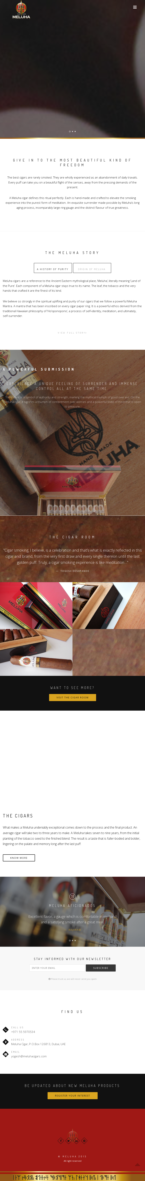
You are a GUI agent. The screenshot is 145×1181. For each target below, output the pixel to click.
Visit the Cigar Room (73, 697)
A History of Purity (52, 269)
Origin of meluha (92, 269)
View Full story (72, 332)
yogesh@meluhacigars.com (29, 1056)
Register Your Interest (72, 1095)
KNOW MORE (19, 858)
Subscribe (100, 968)
